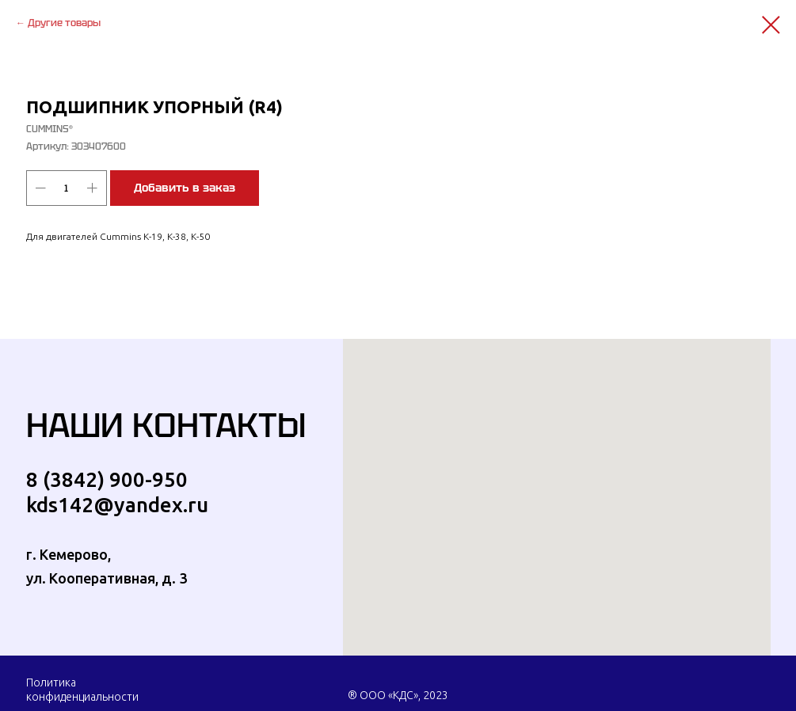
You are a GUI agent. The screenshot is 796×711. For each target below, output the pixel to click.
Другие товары (64, 23)
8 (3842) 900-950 (107, 479)
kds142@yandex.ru (117, 504)
